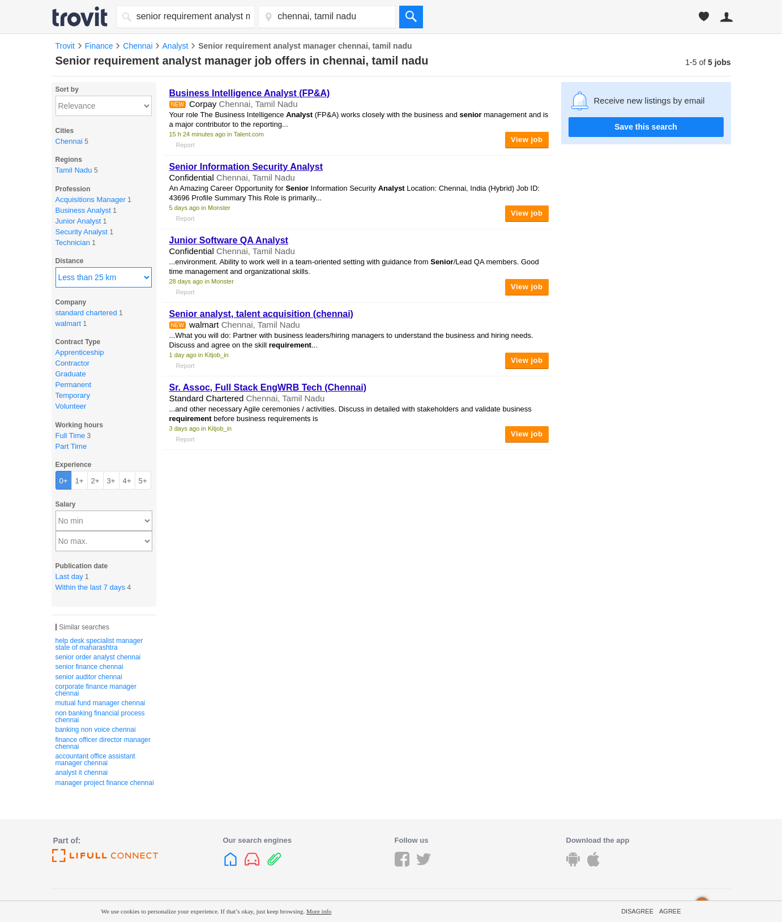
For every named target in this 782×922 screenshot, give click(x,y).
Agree (670, 911)
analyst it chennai (81, 772)
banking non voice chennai (95, 729)
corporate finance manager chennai (95, 690)
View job (527, 139)
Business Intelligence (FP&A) (249, 93)
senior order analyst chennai (98, 657)
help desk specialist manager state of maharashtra (99, 644)
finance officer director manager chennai (103, 743)
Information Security (246, 166)
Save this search (645, 126)
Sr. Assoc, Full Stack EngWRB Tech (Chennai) (268, 387)
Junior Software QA (228, 240)
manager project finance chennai (104, 782)
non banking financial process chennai (100, 716)
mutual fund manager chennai (100, 703)
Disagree (637, 911)
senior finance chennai (89, 666)
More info (318, 911)
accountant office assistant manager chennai (95, 759)
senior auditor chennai (88, 677)
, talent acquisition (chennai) (261, 314)
